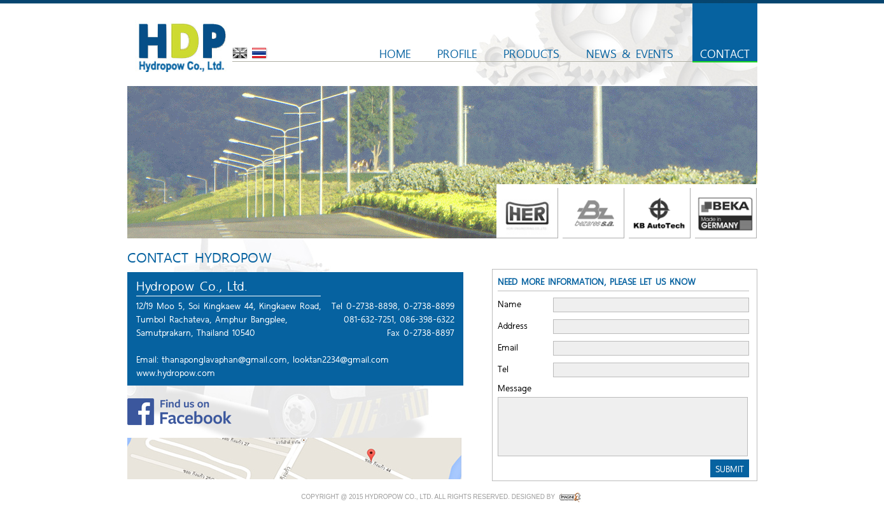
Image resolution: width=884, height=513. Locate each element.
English (240, 53)
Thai (259, 53)
